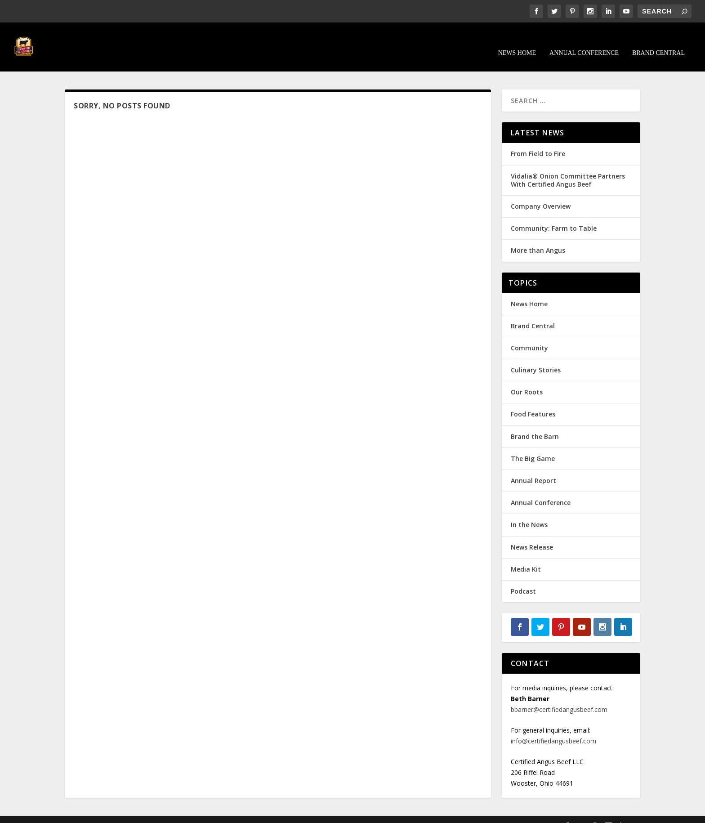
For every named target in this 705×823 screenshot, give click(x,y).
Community (529, 335)
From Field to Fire (538, 140)
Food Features (533, 401)
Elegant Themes (127, 813)
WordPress (211, 813)
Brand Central (658, 39)
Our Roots (527, 379)
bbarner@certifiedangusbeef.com (559, 696)
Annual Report (533, 467)
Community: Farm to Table (554, 215)
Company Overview (541, 193)
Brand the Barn (535, 423)
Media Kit (526, 555)
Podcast (523, 578)
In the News (529, 511)
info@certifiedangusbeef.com (553, 728)
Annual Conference (584, 39)
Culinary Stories (536, 357)
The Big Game (533, 445)
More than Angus (538, 237)
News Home (517, 39)
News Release (532, 533)
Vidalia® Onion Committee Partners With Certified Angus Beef (568, 166)
